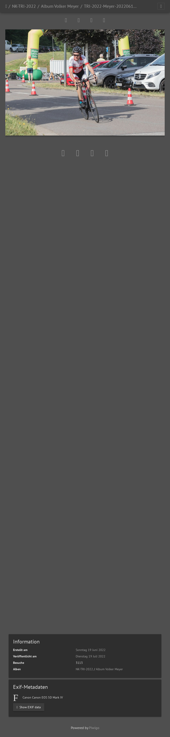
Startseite (6, 6)
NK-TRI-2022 (24, 6)
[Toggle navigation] (161, 6)
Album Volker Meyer (60, 6)
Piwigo (94, 728)
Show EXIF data (29, 707)
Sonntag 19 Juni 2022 (91, 650)
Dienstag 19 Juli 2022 (90, 656)
